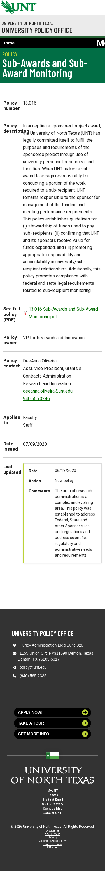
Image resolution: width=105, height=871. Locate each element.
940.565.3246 (36, 398)
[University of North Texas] (7, 6)
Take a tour (53, 723)
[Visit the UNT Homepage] (28, 5)
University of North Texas (27, 23)
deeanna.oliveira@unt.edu (48, 391)
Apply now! (53, 712)
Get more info (53, 734)
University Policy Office (37, 29)
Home (8, 43)
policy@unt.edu (33, 667)
